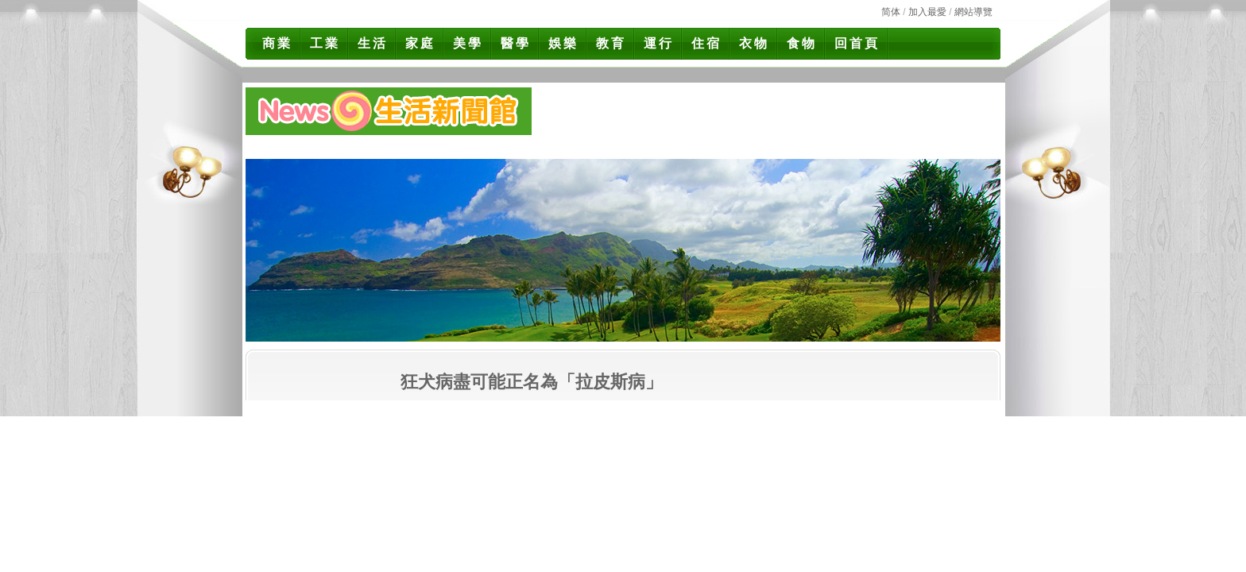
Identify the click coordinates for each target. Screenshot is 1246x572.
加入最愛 (927, 11)
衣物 (754, 43)
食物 (802, 43)
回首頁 (857, 43)
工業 (325, 43)
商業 (277, 43)
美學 (468, 43)
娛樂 (563, 43)
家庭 (420, 43)
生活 (373, 43)
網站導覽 (973, 11)
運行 (659, 43)
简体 (890, 11)
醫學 (516, 43)
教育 (611, 43)
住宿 (706, 43)
